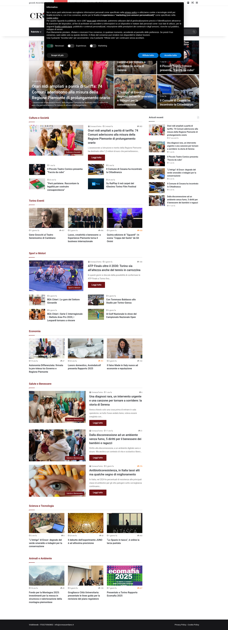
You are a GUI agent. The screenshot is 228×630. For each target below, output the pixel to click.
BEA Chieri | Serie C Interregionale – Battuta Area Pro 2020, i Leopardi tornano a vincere (65, 317)
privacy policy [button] (131, 12)
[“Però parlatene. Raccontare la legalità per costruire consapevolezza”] (37, 183)
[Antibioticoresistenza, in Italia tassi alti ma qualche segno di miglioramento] (57, 481)
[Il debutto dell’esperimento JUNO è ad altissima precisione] (85, 523)
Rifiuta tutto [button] (148, 55)
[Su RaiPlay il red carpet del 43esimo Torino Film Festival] (96, 183)
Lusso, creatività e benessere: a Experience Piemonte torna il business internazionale (84, 238)
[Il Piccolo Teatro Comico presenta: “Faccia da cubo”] (37, 169)
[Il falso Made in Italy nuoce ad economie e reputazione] (124, 348)
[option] (114, 74)
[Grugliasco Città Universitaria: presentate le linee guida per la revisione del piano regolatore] (85, 576)
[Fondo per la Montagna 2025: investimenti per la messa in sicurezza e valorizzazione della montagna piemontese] (46, 576)
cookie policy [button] (52, 18)
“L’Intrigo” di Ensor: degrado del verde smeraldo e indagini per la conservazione (45, 543)
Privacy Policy (180, 625)
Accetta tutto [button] (170, 55)
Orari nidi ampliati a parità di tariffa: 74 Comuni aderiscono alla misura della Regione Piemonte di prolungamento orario (71, 92)
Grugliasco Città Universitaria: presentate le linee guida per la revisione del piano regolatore (84, 595)
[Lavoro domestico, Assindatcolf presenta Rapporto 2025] (85, 348)
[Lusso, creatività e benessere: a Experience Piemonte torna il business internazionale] (85, 218)
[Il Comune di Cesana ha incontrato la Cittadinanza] (178, 92)
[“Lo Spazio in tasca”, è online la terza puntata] (124, 523)
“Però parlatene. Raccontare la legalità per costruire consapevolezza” (63, 186)
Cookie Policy (193, 625)
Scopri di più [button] (57, 55)
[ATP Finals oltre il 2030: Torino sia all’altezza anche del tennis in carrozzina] (56, 275)
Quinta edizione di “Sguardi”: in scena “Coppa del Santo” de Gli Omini (123, 238)
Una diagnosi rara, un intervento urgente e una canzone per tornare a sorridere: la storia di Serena (115, 400)
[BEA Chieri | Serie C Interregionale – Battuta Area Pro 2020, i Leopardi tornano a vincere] (37, 314)
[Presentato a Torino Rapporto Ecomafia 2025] (124, 576)
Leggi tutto (96, 157)
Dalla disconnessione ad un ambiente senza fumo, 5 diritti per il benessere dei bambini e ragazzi (115, 439)
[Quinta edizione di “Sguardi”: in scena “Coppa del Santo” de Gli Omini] (124, 218)
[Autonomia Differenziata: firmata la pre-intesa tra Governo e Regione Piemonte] (46, 348)
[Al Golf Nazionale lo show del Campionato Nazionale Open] (96, 314)
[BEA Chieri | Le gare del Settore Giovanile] (37, 300)
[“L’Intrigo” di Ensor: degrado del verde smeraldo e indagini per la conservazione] (46, 523)
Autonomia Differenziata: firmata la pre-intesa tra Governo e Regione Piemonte (46, 368)
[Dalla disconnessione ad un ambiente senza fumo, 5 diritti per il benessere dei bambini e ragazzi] (57, 445)
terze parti (91, 21)
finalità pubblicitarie (63, 26)
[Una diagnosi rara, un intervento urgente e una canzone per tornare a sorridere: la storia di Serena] (57, 407)
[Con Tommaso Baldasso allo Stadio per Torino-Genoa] (96, 300)
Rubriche (35, 32)
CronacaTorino (95, 126)
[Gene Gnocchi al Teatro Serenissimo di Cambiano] (46, 218)
